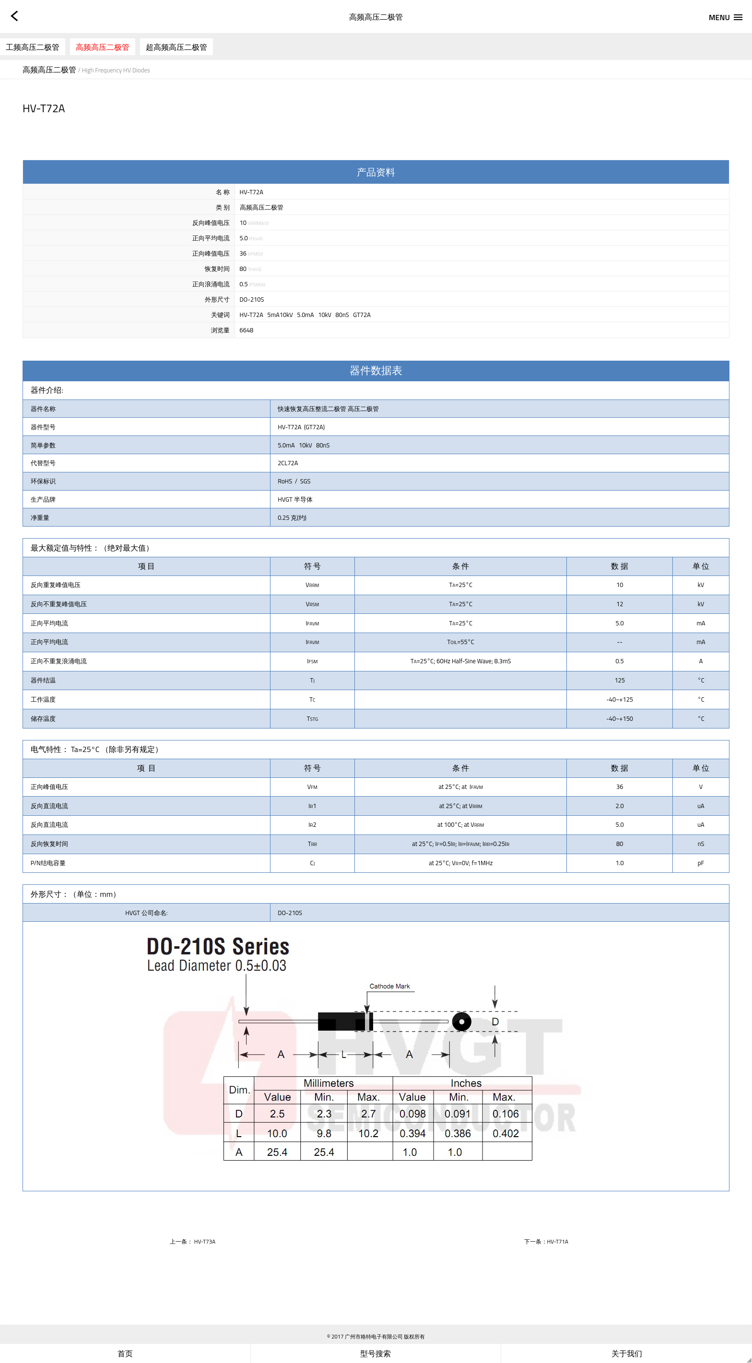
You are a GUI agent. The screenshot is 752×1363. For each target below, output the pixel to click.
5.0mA (305, 314)
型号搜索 (375, 1353)
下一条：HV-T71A (546, 1241)
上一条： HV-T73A (192, 1241)
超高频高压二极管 (176, 47)
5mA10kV (280, 314)
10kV (324, 314)
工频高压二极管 (32, 47)
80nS (342, 314)
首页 (125, 1353)
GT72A (362, 314)
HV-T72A (251, 314)
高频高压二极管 (102, 47)
